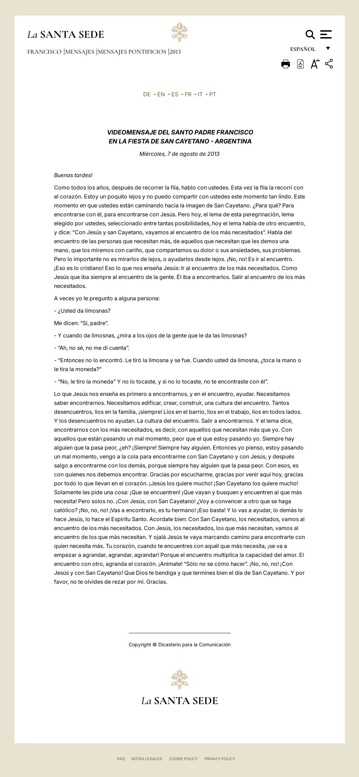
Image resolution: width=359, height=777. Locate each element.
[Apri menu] (325, 34)
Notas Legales (146, 758)
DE (147, 94)
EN (161, 94)
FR (188, 94)
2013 (175, 51)
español (305, 50)
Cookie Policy (183, 758)
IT (200, 94)
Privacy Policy (219, 758)
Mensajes (80, 51)
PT (212, 94)
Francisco (45, 51)
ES (174, 94)
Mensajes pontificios (133, 51)
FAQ (121, 758)
